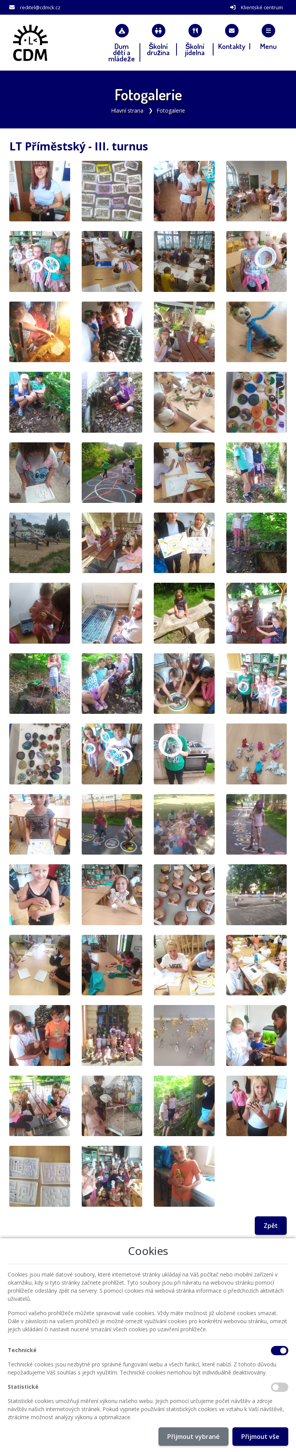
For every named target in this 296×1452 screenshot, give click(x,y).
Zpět (271, 1225)
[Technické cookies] (279, 1350)
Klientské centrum (262, 7)
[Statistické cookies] (279, 1387)
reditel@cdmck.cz (40, 7)
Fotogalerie (170, 110)
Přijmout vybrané (193, 1436)
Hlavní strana (127, 110)
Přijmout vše (260, 1436)
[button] (268, 36)
